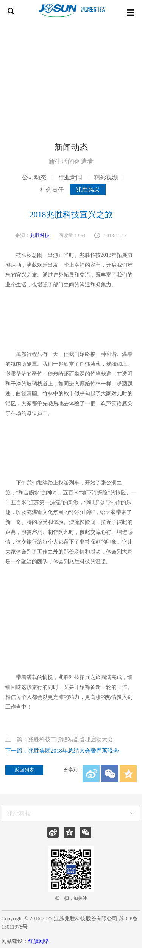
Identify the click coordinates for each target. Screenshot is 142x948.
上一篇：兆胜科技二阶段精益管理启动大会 (59, 739)
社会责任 (52, 189)
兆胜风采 (88, 189)
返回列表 (24, 770)
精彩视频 (106, 177)
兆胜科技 (40, 235)
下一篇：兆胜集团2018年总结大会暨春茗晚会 (62, 751)
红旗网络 (38, 941)
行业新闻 (70, 177)
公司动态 (34, 177)
